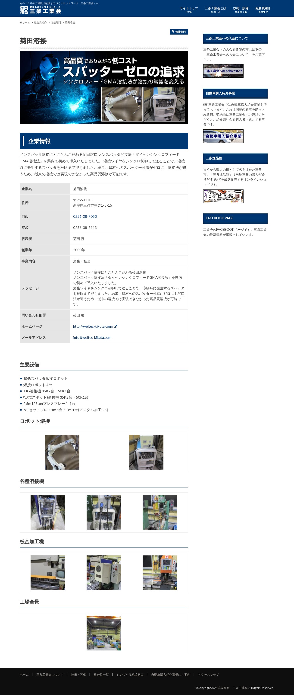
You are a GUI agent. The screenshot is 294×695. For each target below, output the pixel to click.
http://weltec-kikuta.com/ (93, 326)
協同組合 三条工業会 (233, 688)
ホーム (24, 674)
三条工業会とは (215, 9)
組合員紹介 (263, 9)
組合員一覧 (101, 674)
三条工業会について (49, 674)
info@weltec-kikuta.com (92, 337)
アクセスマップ (208, 674)
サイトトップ (189, 9)
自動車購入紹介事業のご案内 (170, 674)
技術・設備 (240, 9)
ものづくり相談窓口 (130, 674)
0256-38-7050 (85, 216)
